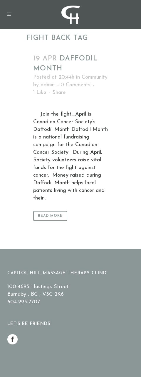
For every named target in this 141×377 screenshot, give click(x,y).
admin (48, 85)
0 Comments (75, 85)
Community (95, 77)
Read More (50, 216)
